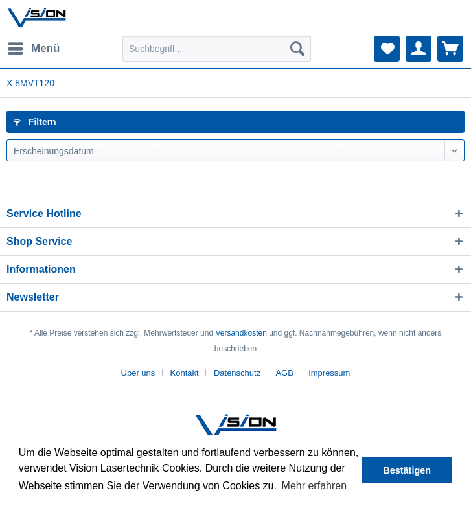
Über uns (138, 373)
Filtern (35, 122)
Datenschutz (237, 373)
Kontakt (184, 373)
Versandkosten (240, 333)
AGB (284, 373)
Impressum (329, 373)
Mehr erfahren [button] (314, 485)
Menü (34, 46)
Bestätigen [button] (407, 470)
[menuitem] (33, 49)
